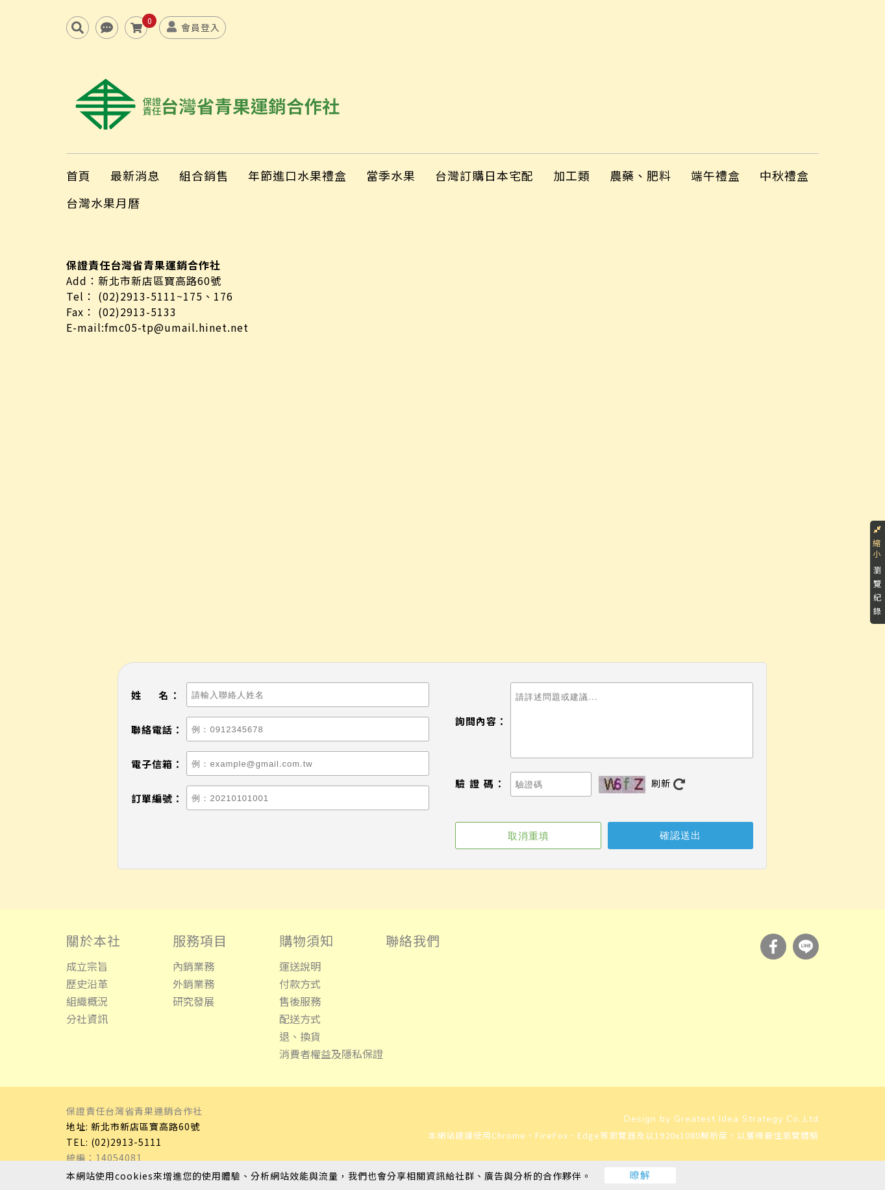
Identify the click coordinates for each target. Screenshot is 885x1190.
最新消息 (135, 175)
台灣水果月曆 (103, 203)
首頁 (78, 175)
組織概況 (87, 1002)
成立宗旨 (87, 967)
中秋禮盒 (784, 175)
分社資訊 (87, 1019)
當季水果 (391, 175)
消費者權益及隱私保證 (331, 1054)
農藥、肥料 (640, 175)
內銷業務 (193, 967)
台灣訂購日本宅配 (484, 175)
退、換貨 (300, 1037)
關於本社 (93, 941)
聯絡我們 (413, 941)
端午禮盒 (715, 175)
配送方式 (300, 1019)
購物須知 (306, 941)
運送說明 (300, 967)
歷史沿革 (87, 984)
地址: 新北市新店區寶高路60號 (133, 1127)
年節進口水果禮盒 (297, 175)
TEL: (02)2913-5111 (114, 1142)
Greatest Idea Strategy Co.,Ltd (746, 1119)
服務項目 (200, 941)
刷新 (668, 784)
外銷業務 (193, 984)
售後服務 (300, 1002)
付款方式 (300, 984)
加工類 (571, 175)
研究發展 (193, 1002)
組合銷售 (204, 175)
